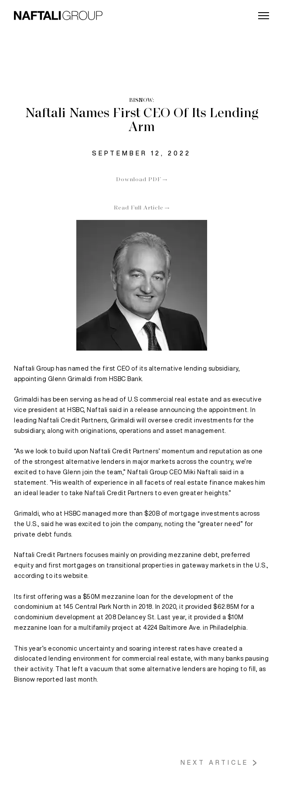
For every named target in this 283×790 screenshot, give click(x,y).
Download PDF (138, 180)
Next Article (215, 763)
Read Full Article (139, 208)
